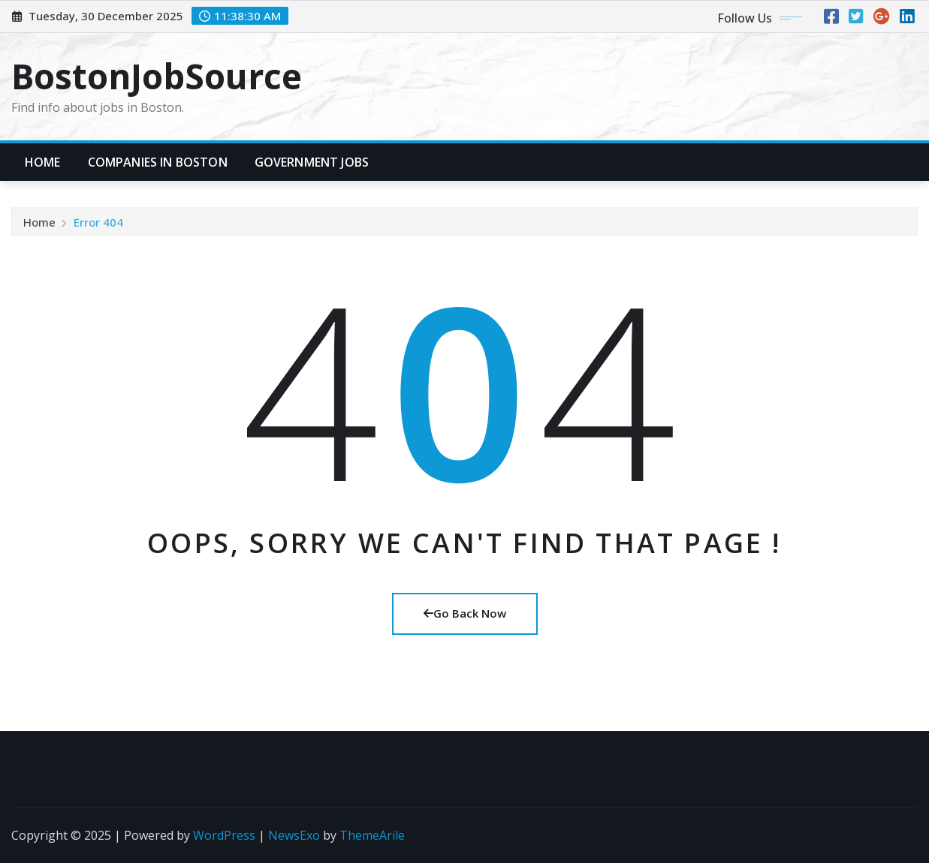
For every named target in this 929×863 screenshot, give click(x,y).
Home (43, 162)
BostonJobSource (156, 76)
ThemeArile (372, 835)
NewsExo (294, 835)
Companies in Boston (158, 162)
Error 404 (98, 224)
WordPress (224, 835)
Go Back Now (465, 613)
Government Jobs (312, 162)
